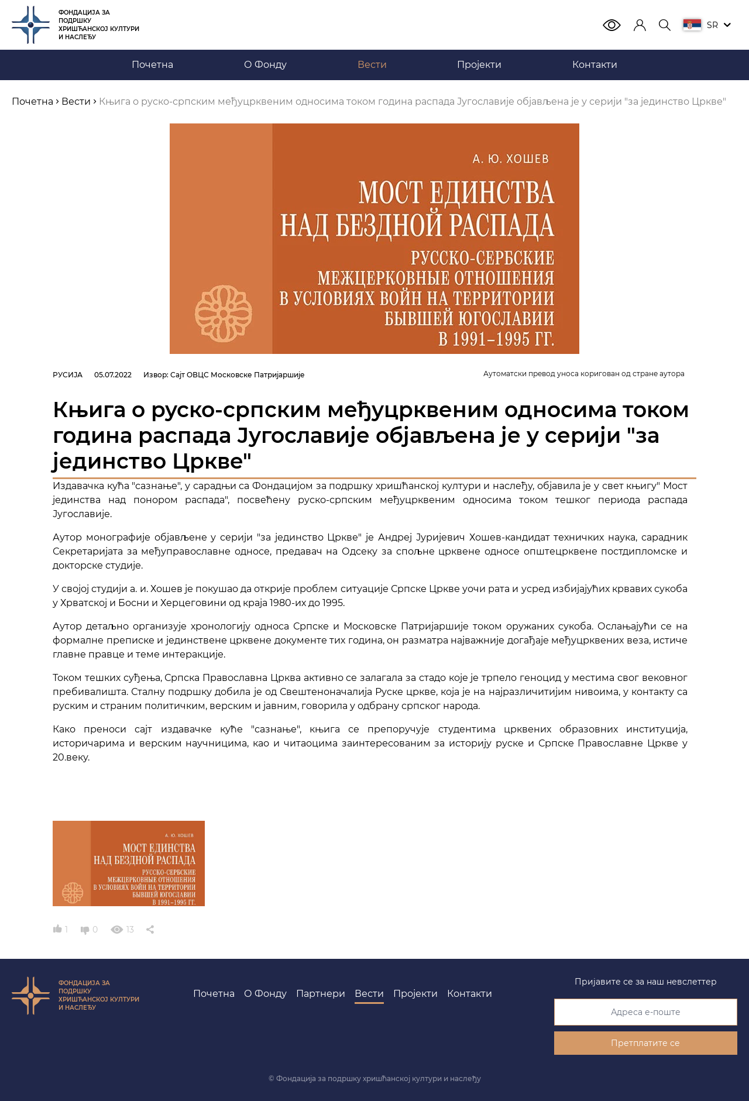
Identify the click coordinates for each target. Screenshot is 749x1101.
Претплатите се (645, 1043)
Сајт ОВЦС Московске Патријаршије (237, 374)
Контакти (469, 993)
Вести (369, 993)
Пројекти (415, 993)
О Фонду (265, 993)
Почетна (214, 993)
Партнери (320, 993)
